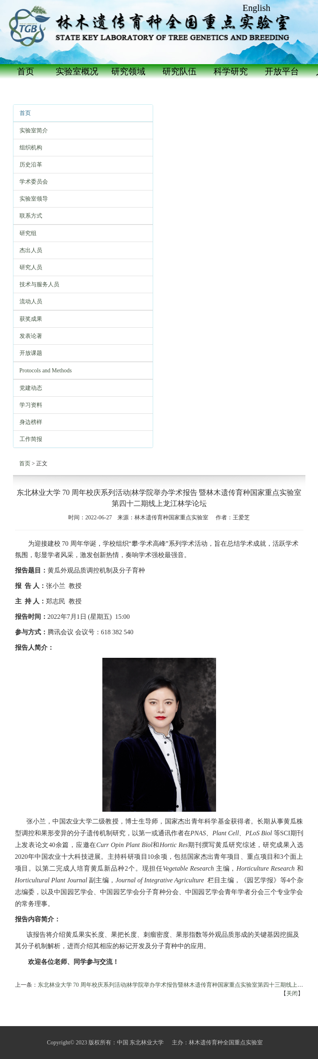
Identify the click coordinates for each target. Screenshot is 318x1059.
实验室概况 (77, 71)
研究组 (28, 233)
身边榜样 (30, 422)
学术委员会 (33, 182)
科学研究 (231, 71)
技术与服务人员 (39, 284)
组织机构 (30, 148)
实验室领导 (33, 199)
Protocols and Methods (45, 370)
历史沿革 (30, 165)
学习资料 (30, 405)
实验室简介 (33, 131)
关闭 (292, 993)
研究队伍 (179, 71)
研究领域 (128, 71)
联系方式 (30, 216)
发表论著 (30, 336)
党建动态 (30, 388)
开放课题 (30, 353)
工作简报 (30, 439)
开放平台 (282, 71)
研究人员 (30, 267)
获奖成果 (30, 319)
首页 (25, 71)
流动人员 (30, 301)
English (256, 8)
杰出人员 (30, 250)
